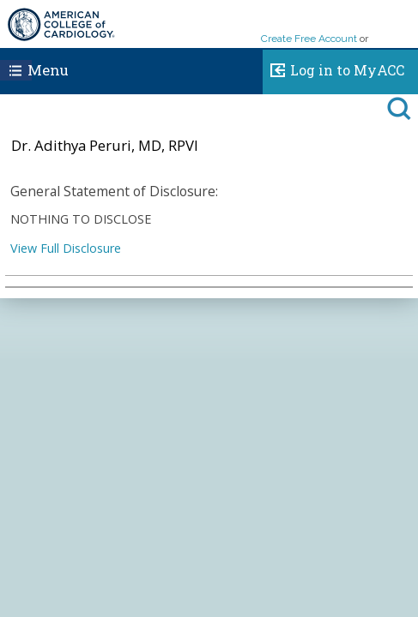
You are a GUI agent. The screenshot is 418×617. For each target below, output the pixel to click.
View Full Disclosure (65, 248)
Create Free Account (309, 39)
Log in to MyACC (333, 68)
